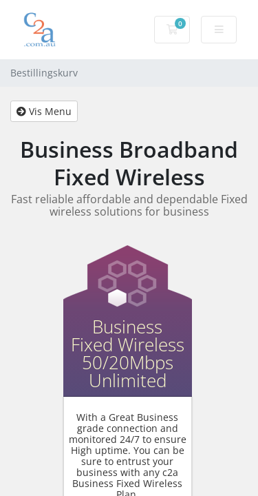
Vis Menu (44, 111)
